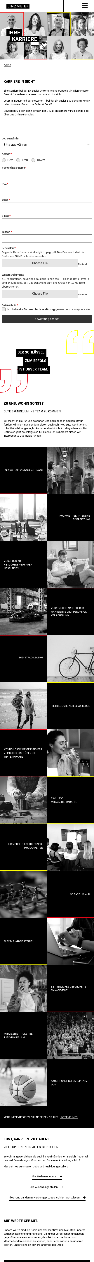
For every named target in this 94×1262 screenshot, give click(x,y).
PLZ (5, 183)
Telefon (7, 231)
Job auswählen (10, 138)
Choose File (40, 263)
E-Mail (6, 215)
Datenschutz (10, 305)
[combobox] (47, 144)
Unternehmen (69, 1117)
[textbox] (43, 144)
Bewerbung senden (47, 319)
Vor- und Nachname (14, 167)
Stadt (6, 199)
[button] (6, 1255)
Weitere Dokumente (13, 274)
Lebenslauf (9, 248)
